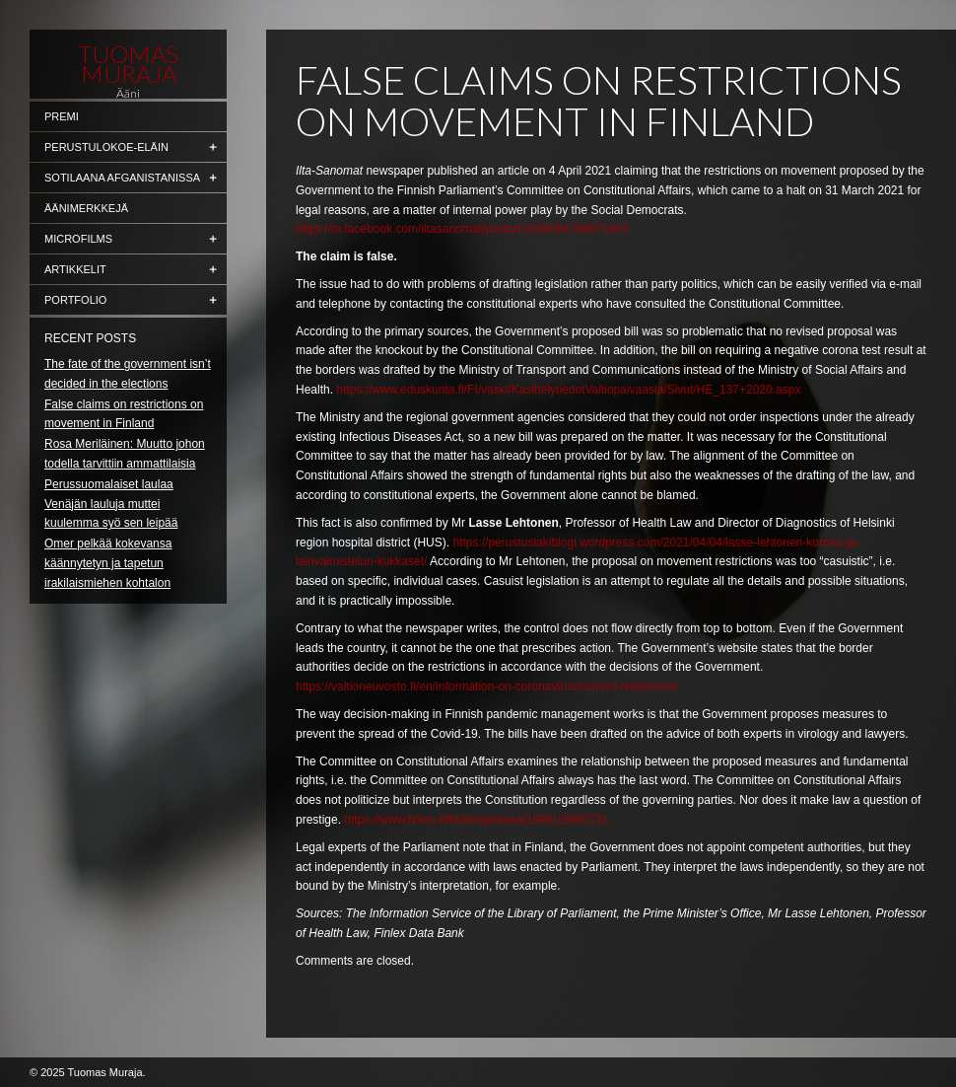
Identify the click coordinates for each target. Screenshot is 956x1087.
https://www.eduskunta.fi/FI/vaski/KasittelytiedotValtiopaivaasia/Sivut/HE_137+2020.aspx (568, 390)
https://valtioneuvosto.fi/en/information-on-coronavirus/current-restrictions (487, 686)
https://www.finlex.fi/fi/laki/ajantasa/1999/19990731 (476, 820)
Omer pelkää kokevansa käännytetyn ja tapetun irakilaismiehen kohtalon (107, 563)
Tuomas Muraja (128, 64)
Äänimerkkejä (86, 208)
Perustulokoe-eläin (106, 147)
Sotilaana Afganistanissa (122, 177)
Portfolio (75, 300)
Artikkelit (75, 269)
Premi (61, 116)
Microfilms (78, 239)
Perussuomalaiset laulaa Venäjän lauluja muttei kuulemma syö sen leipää (110, 504)
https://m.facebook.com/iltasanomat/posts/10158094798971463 (462, 229)
